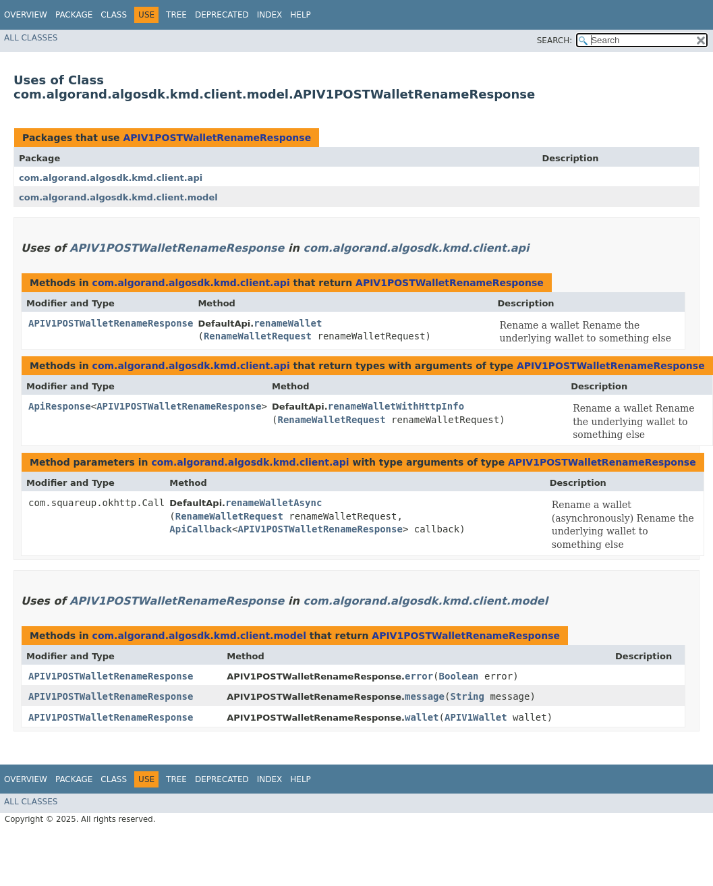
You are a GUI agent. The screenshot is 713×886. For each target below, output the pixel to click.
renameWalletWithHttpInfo (396, 406)
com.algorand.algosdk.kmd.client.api (110, 178)
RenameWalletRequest (258, 336)
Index (270, 15)
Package (73, 15)
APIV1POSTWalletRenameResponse (217, 137)
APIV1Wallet (476, 717)
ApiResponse (59, 406)
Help (300, 15)
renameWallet (288, 323)
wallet (422, 717)
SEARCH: (555, 40)
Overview (25, 15)
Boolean (459, 676)
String (467, 696)
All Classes (30, 38)
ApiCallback (200, 529)
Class (114, 15)
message (425, 696)
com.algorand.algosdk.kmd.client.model (118, 197)
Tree (176, 15)
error (419, 676)
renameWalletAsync (273, 502)
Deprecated (222, 15)
